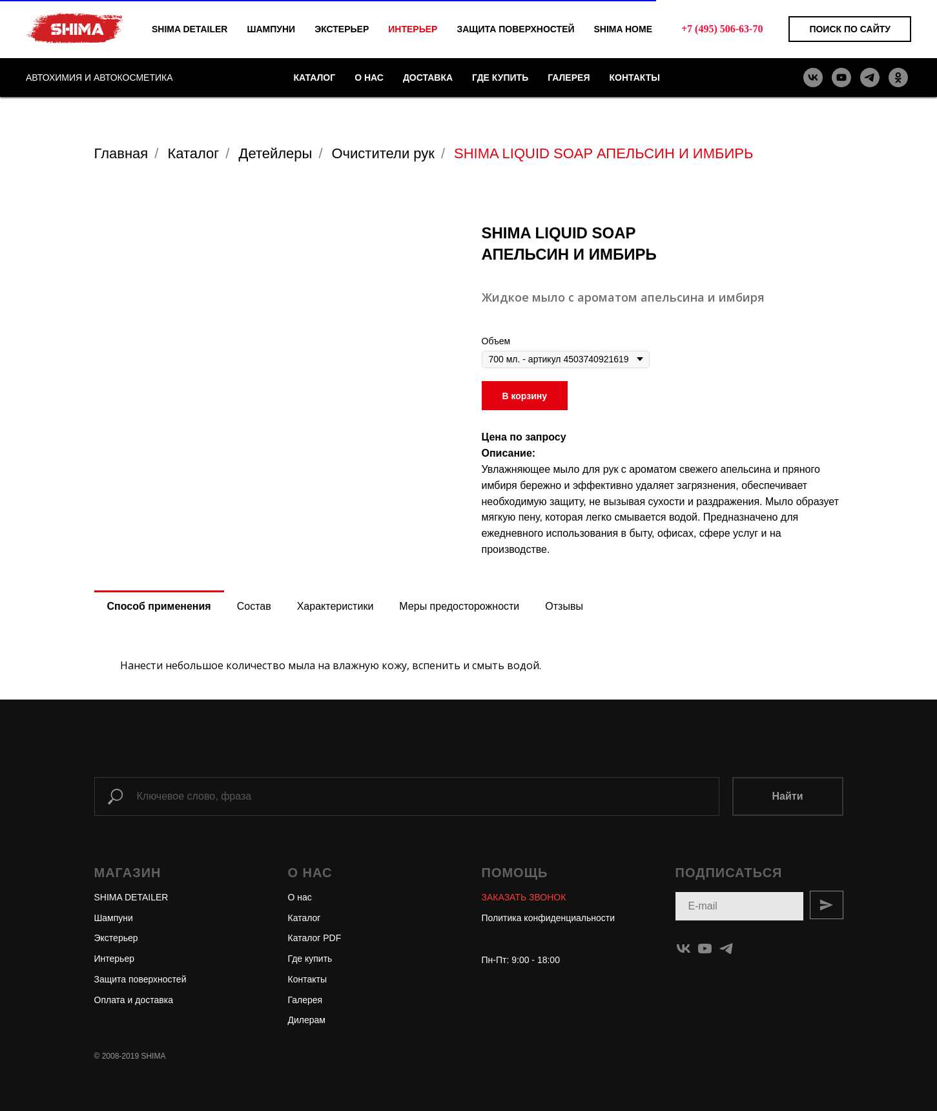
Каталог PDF (315, 938)
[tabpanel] (468, 661)
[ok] (898, 77)
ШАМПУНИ (271, 29)
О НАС (369, 77)
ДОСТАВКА (428, 77)
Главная (121, 153)
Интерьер (114, 958)
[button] (524, 897)
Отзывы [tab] (564, 606)
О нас (300, 897)
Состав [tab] (254, 606)
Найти (787, 796)
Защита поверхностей (140, 979)
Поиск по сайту (850, 29)
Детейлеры (275, 153)
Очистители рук (383, 153)
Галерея (305, 1000)
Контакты (307, 979)
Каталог (193, 153)
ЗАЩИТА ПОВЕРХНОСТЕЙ (515, 29)
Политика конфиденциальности (548, 918)
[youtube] (841, 77)
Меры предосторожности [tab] (459, 606)
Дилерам (306, 1020)
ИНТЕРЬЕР (412, 29)
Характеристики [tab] (335, 606)
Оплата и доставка (133, 1000)
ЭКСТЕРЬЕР (341, 29)
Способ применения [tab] (159, 606)
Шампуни (113, 918)
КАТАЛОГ (315, 77)
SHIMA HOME (623, 29)
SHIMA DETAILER (189, 29)
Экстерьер (116, 938)
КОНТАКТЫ (634, 77)
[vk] (813, 77)
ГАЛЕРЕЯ (569, 77)
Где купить (310, 958)
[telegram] (870, 77)
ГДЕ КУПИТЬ (500, 77)
